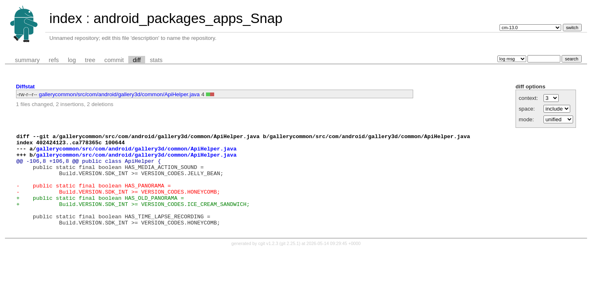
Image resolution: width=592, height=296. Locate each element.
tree (90, 60)
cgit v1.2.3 (268, 261)
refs (54, 60)
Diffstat (25, 86)
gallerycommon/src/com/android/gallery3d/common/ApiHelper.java (119, 94)
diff (137, 60)
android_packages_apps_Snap (187, 18)
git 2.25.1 (290, 261)
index (65, 18)
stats (156, 60)
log (72, 60)
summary (27, 60)
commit (114, 60)
